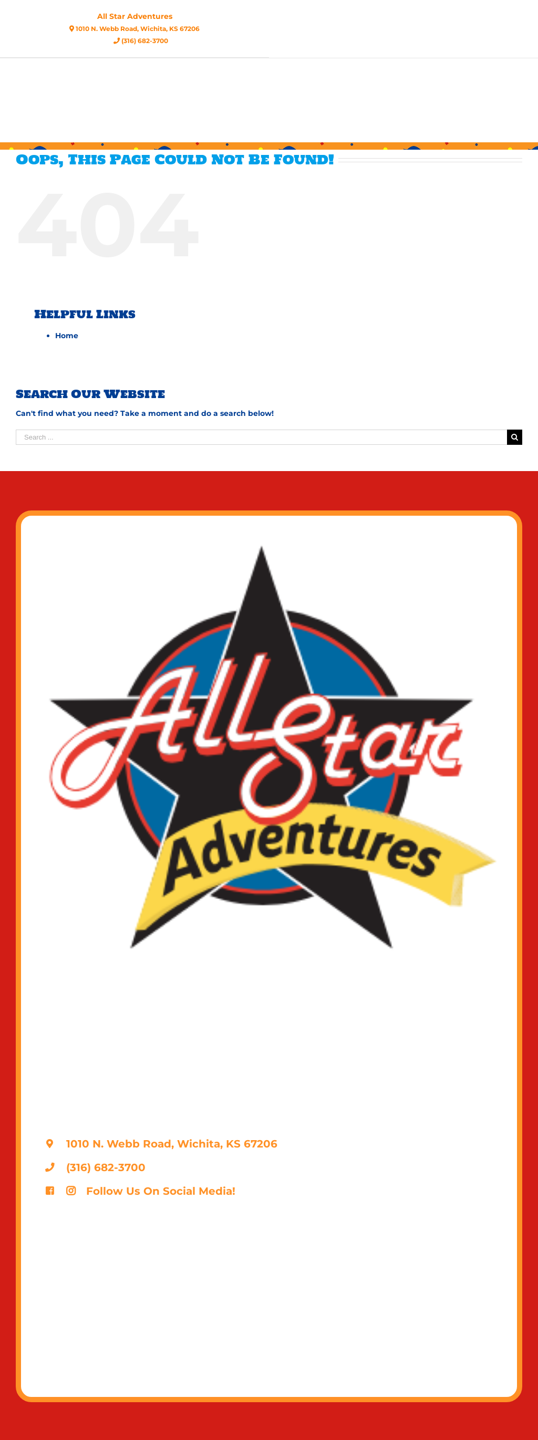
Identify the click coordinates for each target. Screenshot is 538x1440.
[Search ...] (261, 437)
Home (66, 335)
